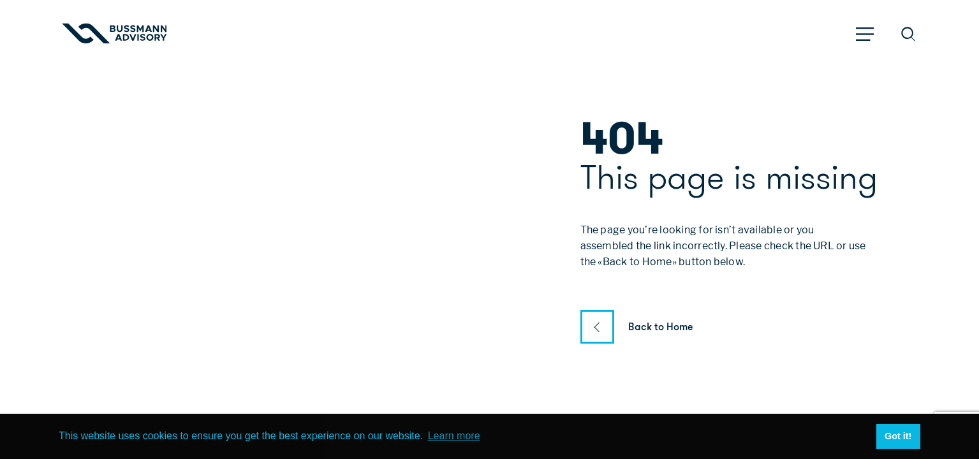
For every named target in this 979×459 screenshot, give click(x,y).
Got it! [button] (898, 436)
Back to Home (660, 326)
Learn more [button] (454, 435)
